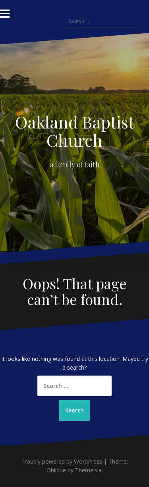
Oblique (56, 470)
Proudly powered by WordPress (61, 461)
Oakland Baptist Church (74, 131)
